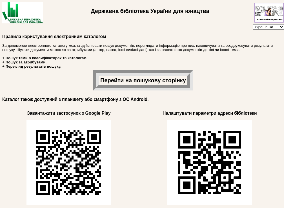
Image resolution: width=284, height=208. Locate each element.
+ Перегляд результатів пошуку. (31, 66)
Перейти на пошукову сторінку (143, 80)
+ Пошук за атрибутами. (24, 62)
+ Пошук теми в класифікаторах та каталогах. (44, 58)
